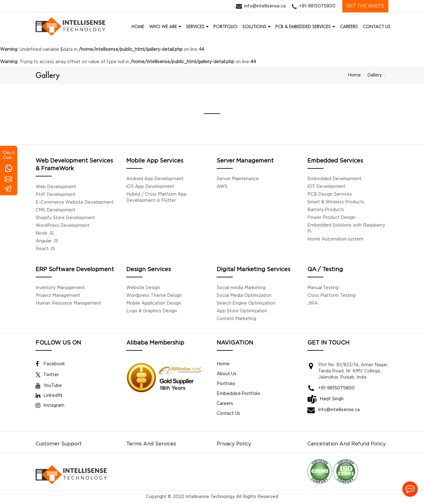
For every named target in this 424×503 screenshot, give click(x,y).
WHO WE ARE (163, 26)
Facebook (50, 364)
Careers (225, 403)
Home (354, 75)
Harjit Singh (332, 399)
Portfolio (226, 384)
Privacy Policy (234, 444)
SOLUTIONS (254, 26)
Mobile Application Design (153, 303)
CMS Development (56, 210)
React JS (45, 249)
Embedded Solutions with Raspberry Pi (346, 228)
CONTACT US (377, 26)
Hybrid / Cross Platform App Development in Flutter (156, 197)
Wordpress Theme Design (154, 295)
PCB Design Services (329, 194)
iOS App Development (150, 187)
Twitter (47, 375)
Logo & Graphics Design (151, 311)
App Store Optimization (242, 311)
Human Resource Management (68, 303)
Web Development (56, 187)
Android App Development (155, 179)
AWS (222, 187)
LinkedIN (49, 395)
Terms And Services (151, 444)
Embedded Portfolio (238, 394)
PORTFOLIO (225, 26)
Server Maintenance (238, 179)
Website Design (143, 288)
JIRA (312, 303)
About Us (226, 374)
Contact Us (228, 413)
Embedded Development (334, 179)
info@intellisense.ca (265, 6)
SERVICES (195, 26)
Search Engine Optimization (246, 303)
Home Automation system (335, 239)
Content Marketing (236, 319)
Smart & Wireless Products (335, 202)
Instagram (50, 405)
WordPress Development (62, 226)
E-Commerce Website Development (75, 202)
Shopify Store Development (65, 218)
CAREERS (349, 26)
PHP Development (56, 195)
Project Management (58, 295)
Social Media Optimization (244, 295)
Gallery (374, 75)
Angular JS (47, 241)
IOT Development (326, 187)
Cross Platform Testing (331, 295)
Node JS (45, 233)
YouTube (49, 385)
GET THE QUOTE (365, 6)
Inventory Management (60, 288)
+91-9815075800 (317, 6)
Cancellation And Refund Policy (346, 444)
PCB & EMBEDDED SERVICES (303, 26)
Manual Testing (323, 288)
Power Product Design (331, 217)
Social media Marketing (241, 288)
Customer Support (59, 444)
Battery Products (325, 210)
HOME (138, 26)
